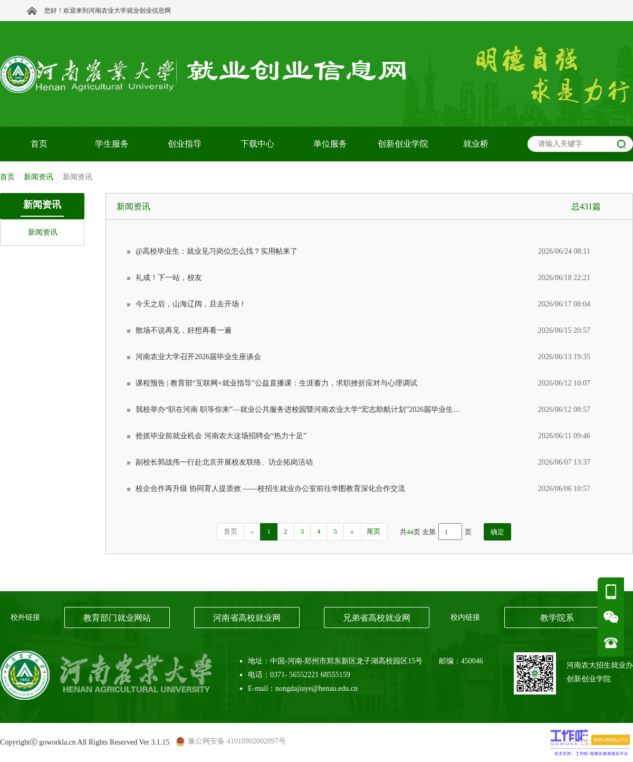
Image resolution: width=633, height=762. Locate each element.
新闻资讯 (42, 232)
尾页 (373, 531)
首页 (7, 177)
